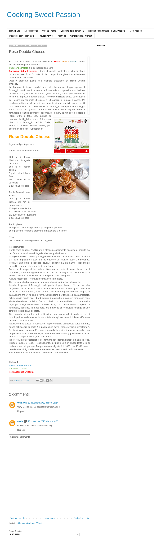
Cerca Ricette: (15, 531)
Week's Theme (49, 31)
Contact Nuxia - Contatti (81, 36)
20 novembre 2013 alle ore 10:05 (43, 421)
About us (62, 36)
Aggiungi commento (20, 437)
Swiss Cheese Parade (20, 365)
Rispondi (21, 411)
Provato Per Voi (46, 36)
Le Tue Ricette (31, 31)
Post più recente (17, 518)
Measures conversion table (21, 36)
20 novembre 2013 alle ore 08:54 (43, 403)
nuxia (20, 421)
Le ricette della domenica (72, 31)
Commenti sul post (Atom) (30, 523)
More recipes (136, 31)
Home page (14, 31)
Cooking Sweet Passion (43, 14)
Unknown (22, 403)
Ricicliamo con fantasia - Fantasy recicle (106, 31)
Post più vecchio (81, 518)
